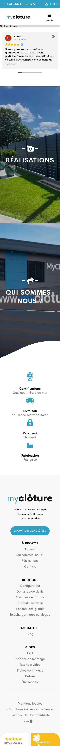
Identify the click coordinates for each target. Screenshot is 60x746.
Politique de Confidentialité (30, 715)
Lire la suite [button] (11, 64)
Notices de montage (30, 659)
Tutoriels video (30, 665)
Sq (30, 721)
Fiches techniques (30, 670)
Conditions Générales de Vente (30, 709)
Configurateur (30, 586)
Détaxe (30, 676)
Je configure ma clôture (30, 530)
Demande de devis (30, 592)
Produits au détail (30, 603)
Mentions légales (30, 704)
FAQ (30, 653)
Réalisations (30, 561)
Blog (30, 634)
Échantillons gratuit (30, 609)
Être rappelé (30, 682)
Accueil (30, 549)
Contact (30, 566)
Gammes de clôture (30, 597)
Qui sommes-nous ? (30, 555)
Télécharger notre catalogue (30, 615)
